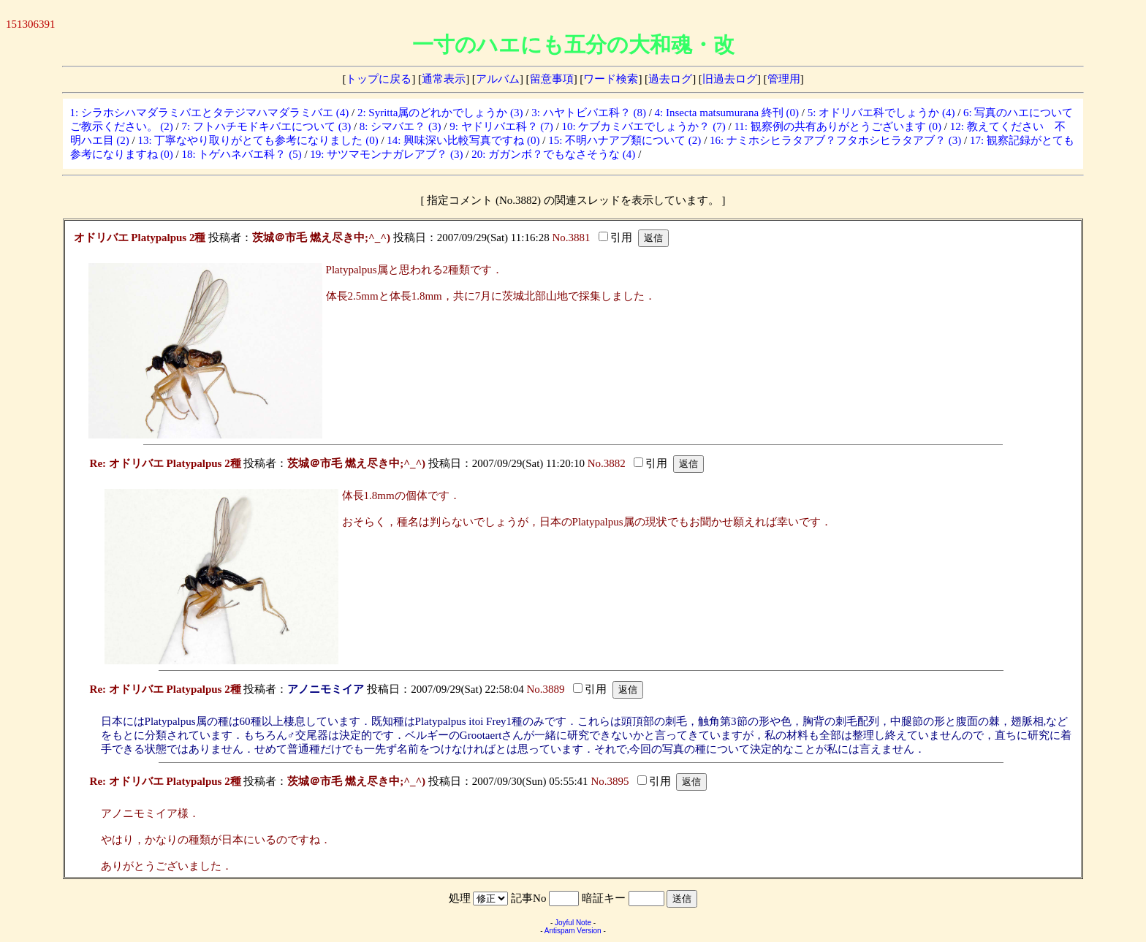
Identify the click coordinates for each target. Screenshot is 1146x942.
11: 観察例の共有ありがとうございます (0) (837, 126)
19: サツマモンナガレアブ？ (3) (386, 154)
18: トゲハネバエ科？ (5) (242, 154)
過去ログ (670, 79)
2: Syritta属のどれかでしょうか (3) (440, 112)
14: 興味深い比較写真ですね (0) (463, 140)
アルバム (498, 79)
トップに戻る (378, 79)
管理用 (783, 79)
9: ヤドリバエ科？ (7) (501, 126)
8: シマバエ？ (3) (400, 126)
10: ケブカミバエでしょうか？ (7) (644, 126)
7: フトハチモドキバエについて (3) (267, 126)
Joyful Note (573, 923)
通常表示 (444, 79)
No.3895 (610, 781)
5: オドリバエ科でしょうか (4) (881, 112)
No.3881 (571, 237)
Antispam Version (573, 931)
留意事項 (552, 79)
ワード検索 (610, 79)
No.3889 (546, 689)
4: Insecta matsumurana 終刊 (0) (727, 112)
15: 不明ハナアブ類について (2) (624, 140)
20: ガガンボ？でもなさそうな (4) (553, 154)
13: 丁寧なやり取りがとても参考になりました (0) (258, 140)
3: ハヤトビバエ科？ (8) (588, 112)
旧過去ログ (729, 79)
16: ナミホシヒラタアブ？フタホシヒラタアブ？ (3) (835, 140)
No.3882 (607, 463)
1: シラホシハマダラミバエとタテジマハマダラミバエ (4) (209, 112)
